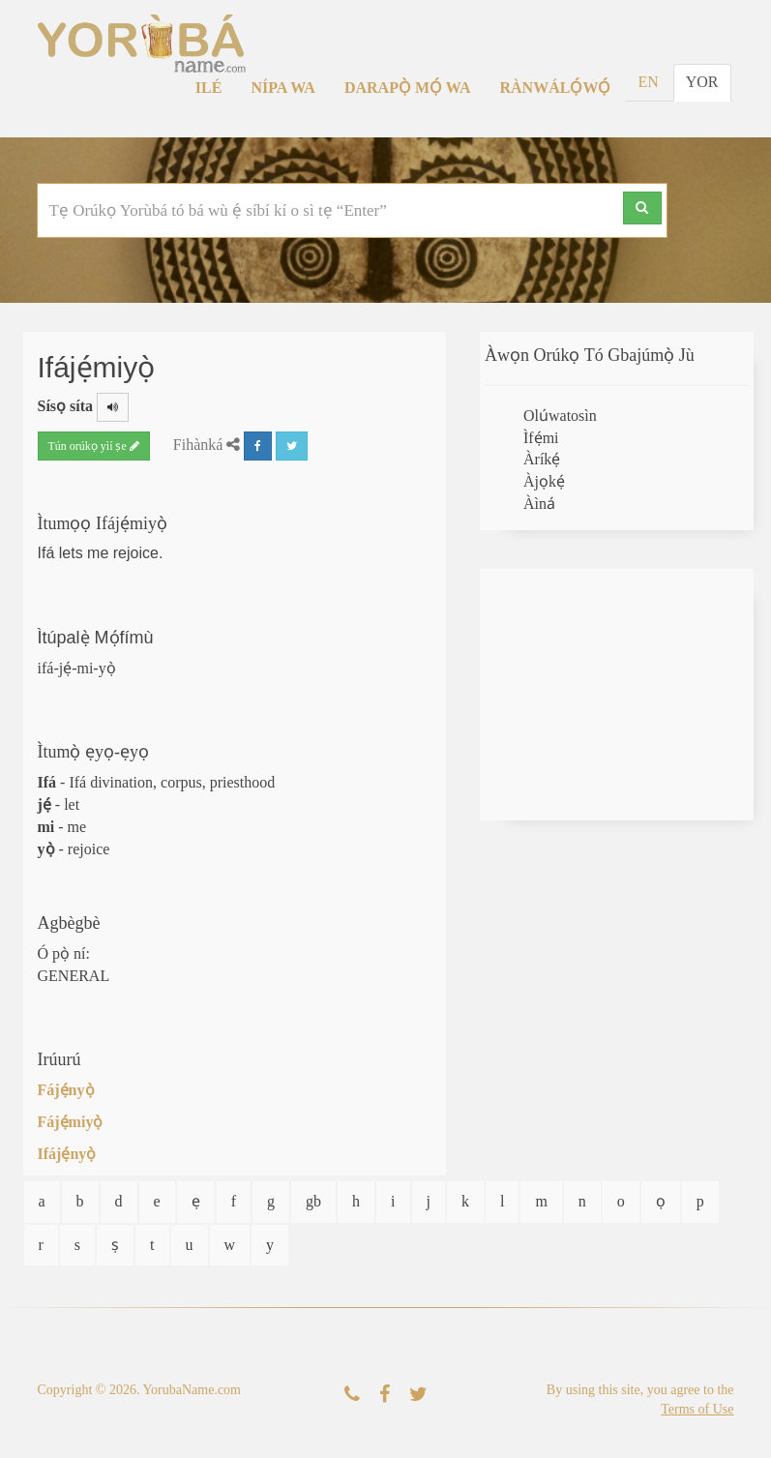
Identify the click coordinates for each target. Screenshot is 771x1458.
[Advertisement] (617, 695)
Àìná (539, 503)
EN (648, 82)
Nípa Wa (283, 87)
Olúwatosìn (560, 415)
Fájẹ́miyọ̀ (71, 1122)
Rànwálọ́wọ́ (555, 87)
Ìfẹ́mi (541, 438)
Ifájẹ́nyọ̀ (67, 1154)
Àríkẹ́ (541, 459)
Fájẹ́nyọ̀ (66, 1090)
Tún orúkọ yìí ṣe (93, 446)
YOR (702, 82)
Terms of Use (697, 1409)
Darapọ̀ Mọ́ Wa (407, 87)
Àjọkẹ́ (544, 481)
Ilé (208, 87)
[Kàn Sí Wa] (352, 1395)
